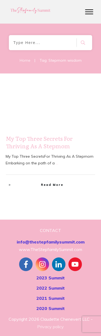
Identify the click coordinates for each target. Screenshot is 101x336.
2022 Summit (50, 288)
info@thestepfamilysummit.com (51, 242)
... (57, 163)
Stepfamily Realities (76, 87)
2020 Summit (50, 308)
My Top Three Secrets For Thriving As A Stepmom (39, 142)
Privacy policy (50, 326)
